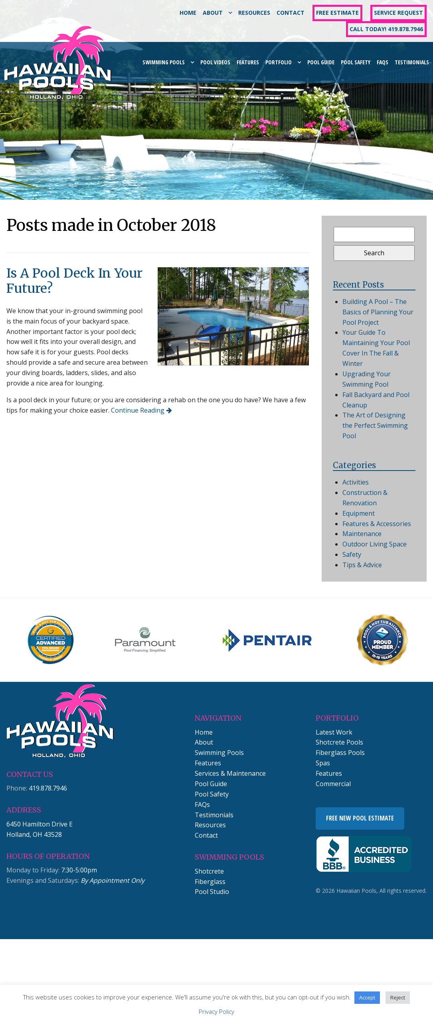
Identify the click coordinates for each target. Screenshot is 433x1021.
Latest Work (334, 732)
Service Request (398, 12)
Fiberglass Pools (340, 752)
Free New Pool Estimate (360, 818)
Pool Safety (355, 62)
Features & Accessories (376, 523)
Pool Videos (215, 62)
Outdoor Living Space (374, 544)
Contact (290, 12)
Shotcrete (209, 871)
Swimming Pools (163, 62)
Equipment (358, 513)
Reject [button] (397, 997)
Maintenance (362, 533)
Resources (254, 12)
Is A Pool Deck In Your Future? (74, 280)
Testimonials (412, 62)
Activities (355, 482)
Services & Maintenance (230, 773)
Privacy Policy (216, 1011)
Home (188, 12)
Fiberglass (210, 881)
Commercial (333, 783)
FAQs (382, 62)
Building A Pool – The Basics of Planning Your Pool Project (377, 312)
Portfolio (278, 62)
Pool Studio (212, 891)
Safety (351, 554)
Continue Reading (137, 410)
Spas (323, 763)
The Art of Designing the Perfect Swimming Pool (375, 425)
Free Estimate (337, 12)
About (213, 12)
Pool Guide (320, 62)
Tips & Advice (362, 564)
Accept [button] (367, 997)
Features (248, 62)
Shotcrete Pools (339, 742)
